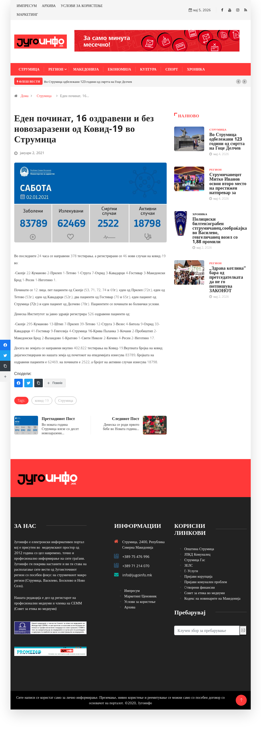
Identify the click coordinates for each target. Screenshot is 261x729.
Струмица (29, 69)
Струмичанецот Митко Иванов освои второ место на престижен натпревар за (227, 183)
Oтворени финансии (199, 587)
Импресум (132, 590)
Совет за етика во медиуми (204, 592)
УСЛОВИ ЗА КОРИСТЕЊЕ (82, 5)
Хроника (196, 69)
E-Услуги (191, 570)
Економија (119, 69)
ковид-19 (42, 400)
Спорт (171, 69)
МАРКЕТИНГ (27, 14)
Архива (129, 607)
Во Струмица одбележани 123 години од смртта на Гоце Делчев (88, 81)
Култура (148, 69)
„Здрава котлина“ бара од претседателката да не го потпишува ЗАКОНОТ (227, 279)
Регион (56, 69)
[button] (238, 81)
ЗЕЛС (188, 565)
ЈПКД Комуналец (197, 554)
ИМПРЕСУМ (27, 5)
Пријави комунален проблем (205, 581)
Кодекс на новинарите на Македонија (212, 598)
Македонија (86, 69)
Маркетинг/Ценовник (140, 596)
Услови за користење (139, 601)
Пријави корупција (198, 576)
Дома (25, 95)
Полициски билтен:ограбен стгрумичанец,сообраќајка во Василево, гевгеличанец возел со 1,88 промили (219, 230)
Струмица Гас (194, 559)
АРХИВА (49, 5)
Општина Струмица (199, 548)
